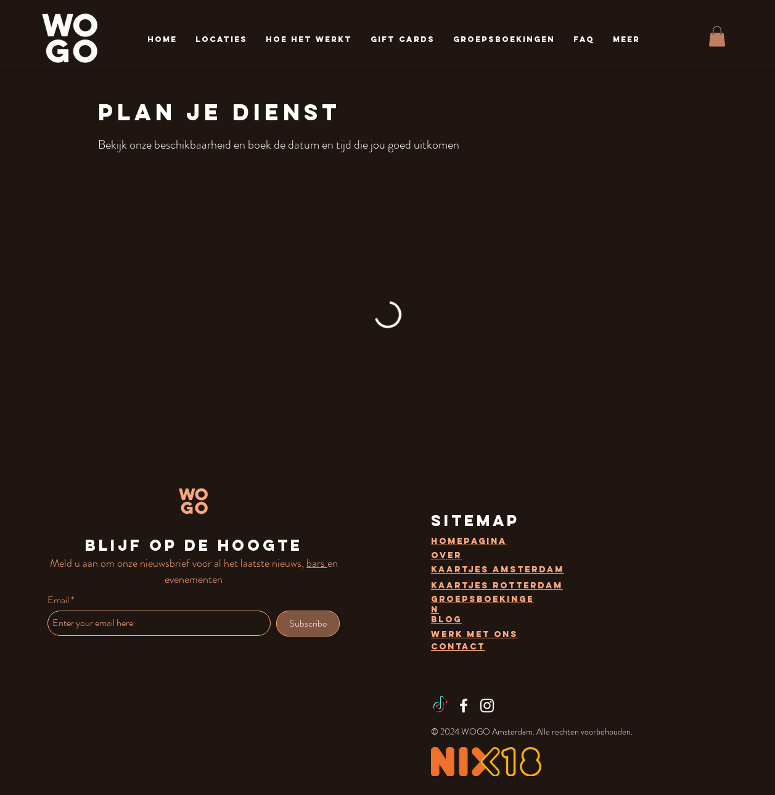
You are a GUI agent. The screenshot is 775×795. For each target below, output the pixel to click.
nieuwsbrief (165, 563)
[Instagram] (487, 705)
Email (58, 600)
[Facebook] (463, 705)
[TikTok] (440, 705)
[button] (221, 39)
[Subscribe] (308, 623)
